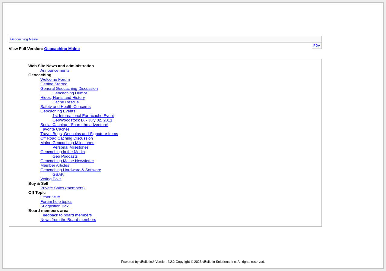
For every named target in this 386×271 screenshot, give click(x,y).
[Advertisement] (193, 21)
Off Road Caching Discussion (66, 138)
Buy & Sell (38, 183)
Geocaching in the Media (62, 152)
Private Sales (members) (62, 188)
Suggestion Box (54, 206)
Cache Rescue (65, 102)
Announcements (54, 70)
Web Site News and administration (61, 66)
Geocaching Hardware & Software (70, 170)
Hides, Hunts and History (62, 97)
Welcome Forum (55, 79)
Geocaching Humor (69, 93)
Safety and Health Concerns (65, 106)
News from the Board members (68, 219)
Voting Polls (51, 179)
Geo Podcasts (65, 156)
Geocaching (39, 75)
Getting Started (54, 84)
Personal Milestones (70, 147)
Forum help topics (56, 201)
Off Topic (37, 192)
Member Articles (54, 165)
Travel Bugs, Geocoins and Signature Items (79, 133)
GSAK (58, 174)
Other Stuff (50, 197)
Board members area (48, 210)
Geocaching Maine (24, 39)
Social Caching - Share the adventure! (74, 124)
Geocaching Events (57, 111)
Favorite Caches (55, 129)
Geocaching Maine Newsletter (67, 161)
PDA (316, 45)
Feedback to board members (66, 215)
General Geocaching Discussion (69, 88)
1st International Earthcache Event (83, 115)
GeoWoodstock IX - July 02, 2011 (82, 120)
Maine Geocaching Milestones (67, 142)
